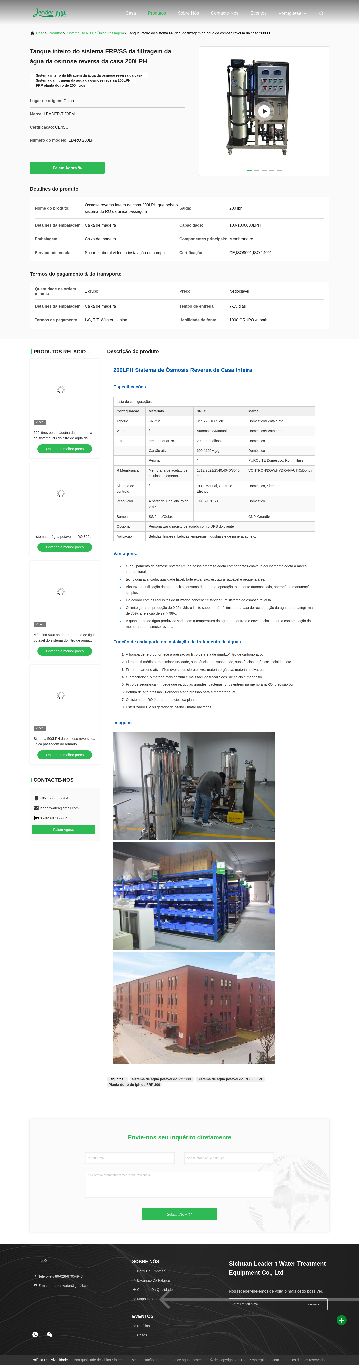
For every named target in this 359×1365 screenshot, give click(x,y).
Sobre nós (188, 13)
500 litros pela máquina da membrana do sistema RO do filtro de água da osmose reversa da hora (63, 438)
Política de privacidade (50, 1360)
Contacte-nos (224, 13)
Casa (130, 13)
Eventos (258, 13)
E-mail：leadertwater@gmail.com (61, 1286)
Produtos (157, 13)
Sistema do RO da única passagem (95, 33)
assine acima (313, 1304)
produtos (56, 33)
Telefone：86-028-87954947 (58, 1276)
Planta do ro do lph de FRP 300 (134, 1085)
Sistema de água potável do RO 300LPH (230, 1079)
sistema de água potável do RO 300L (62, 537)
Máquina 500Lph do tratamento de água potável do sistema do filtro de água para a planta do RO (65, 640)
